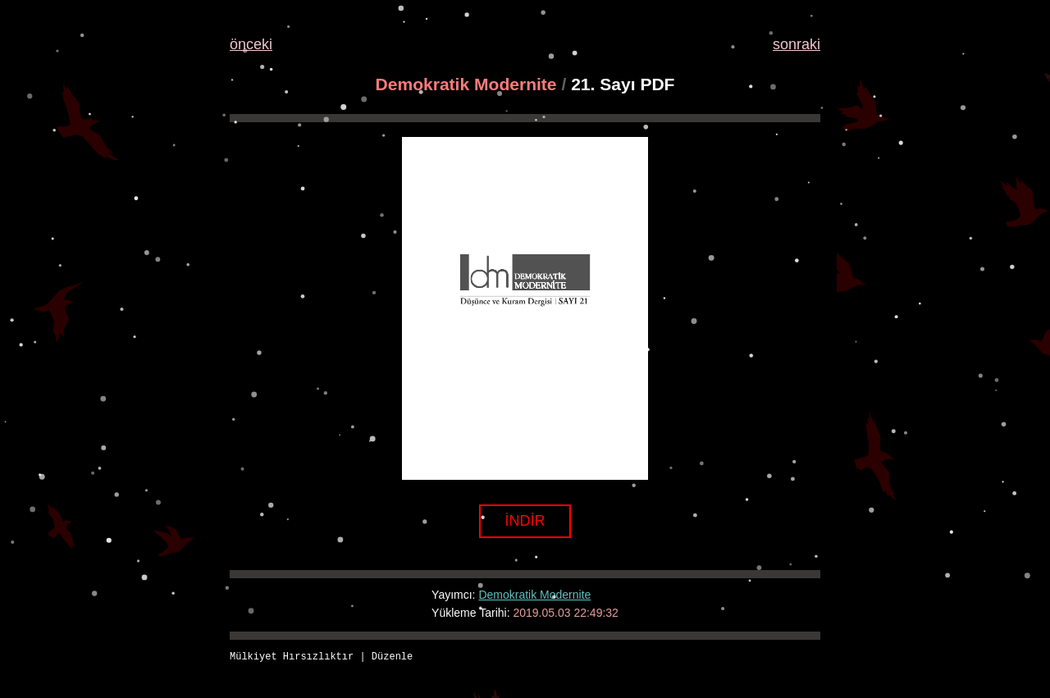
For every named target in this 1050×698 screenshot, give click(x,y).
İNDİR (525, 521)
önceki (251, 44)
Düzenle (392, 657)
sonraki (796, 44)
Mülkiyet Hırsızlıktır (292, 657)
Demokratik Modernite (466, 84)
